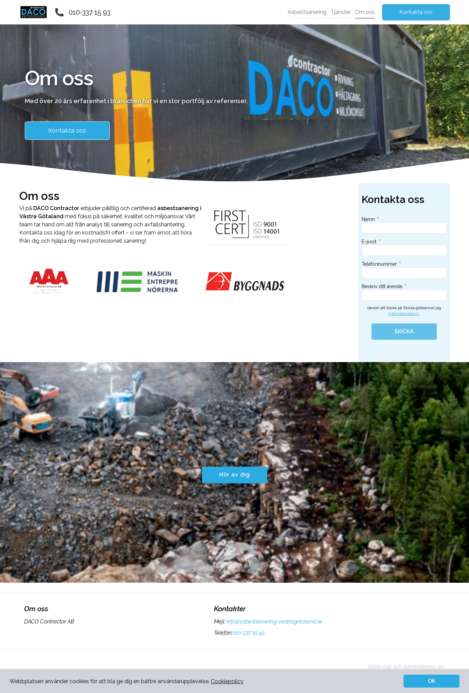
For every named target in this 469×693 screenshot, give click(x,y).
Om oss (365, 12)
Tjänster (340, 12)
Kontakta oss (416, 12)
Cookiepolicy (227, 681)
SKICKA (404, 331)
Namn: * (404, 225)
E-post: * (404, 247)
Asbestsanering (307, 12)
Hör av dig (234, 474)
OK (431, 681)
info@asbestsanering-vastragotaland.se (274, 621)
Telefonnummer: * (404, 269)
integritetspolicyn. (404, 314)
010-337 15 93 (89, 12)
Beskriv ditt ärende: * (404, 292)
